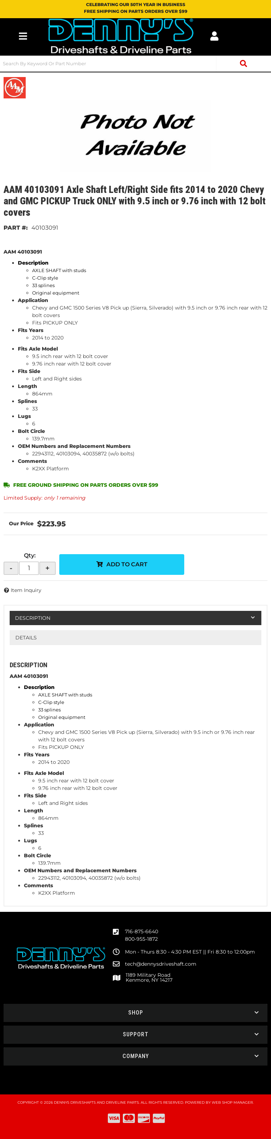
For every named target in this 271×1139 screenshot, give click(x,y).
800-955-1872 (141, 939)
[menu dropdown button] (23, 36)
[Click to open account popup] (214, 36)
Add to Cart (126, 564)
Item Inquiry (26, 590)
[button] (135, 64)
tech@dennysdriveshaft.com (160, 963)
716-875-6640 (141, 931)
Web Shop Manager (232, 1102)
